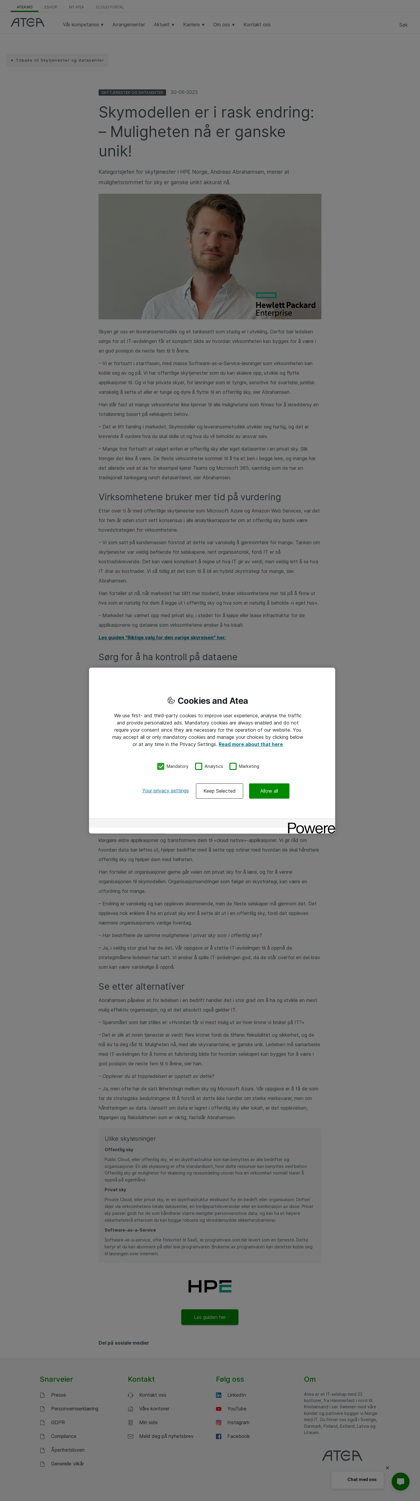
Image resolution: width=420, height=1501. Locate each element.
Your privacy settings (165, 790)
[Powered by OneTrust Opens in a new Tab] (309, 823)
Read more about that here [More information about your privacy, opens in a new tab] (251, 744)
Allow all (269, 791)
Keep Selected (219, 791)
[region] (212, 751)
